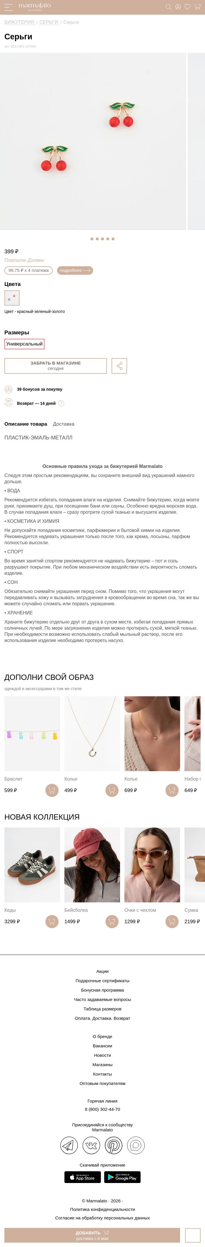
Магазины (103, 1064)
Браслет (13, 778)
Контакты (102, 1073)
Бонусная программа (102, 990)
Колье (70, 778)
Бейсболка (76, 910)
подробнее (75, 270)
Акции (102, 971)
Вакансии (102, 1045)
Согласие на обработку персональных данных (102, 1217)
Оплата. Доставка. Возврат (102, 1018)
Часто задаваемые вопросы (102, 999)
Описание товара (25, 424)
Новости (102, 1055)
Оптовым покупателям (103, 1083)
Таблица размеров (102, 1008)
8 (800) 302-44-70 (102, 1109)
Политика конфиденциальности (102, 1209)
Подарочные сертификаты (102, 980)
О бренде (102, 1036)
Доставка (63, 424)
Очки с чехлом (140, 910)
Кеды (10, 910)
